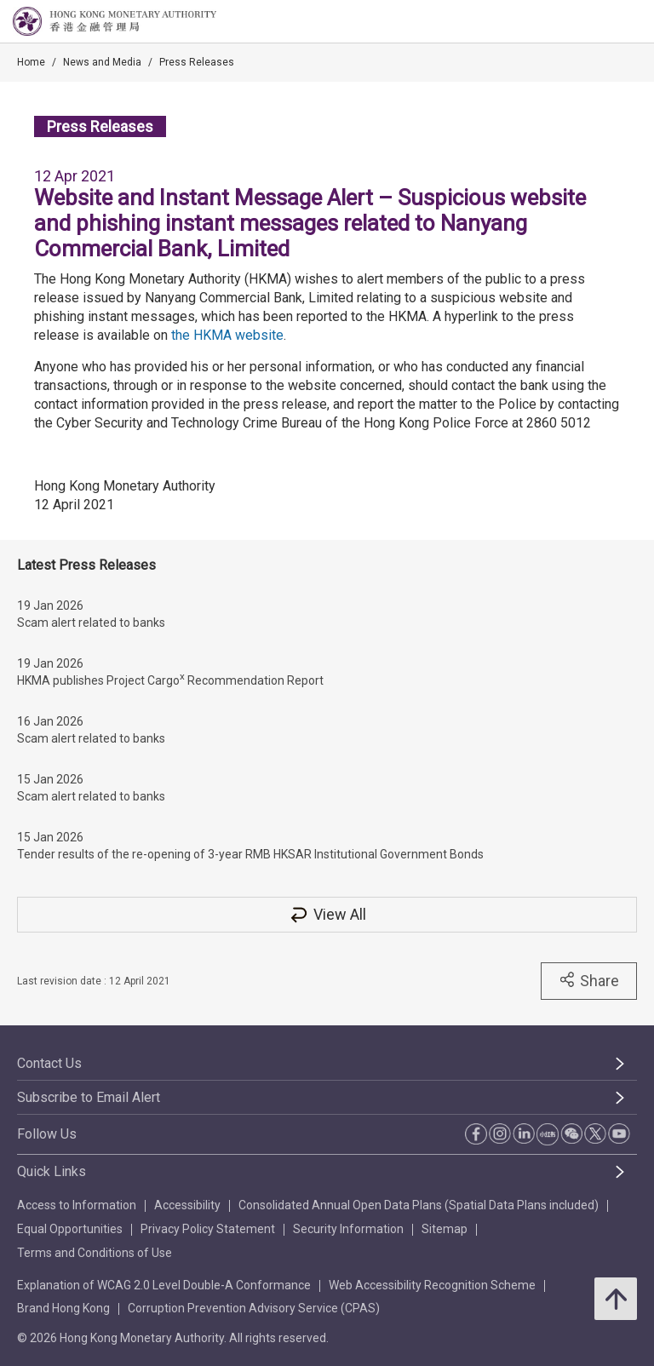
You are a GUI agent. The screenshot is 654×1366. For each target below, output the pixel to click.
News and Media (102, 62)
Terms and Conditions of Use (94, 1253)
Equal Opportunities (70, 1229)
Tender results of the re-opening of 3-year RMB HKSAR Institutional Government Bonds (250, 854)
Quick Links (51, 1171)
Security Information (348, 1229)
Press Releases (196, 62)
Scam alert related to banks (91, 622)
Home (31, 62)
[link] (597, 22)
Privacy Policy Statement (208, 1229)
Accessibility (187, 1205)
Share (589, 980)
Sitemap (445, 1229)
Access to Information (76, 1205)
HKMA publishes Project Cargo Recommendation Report (170, 678)
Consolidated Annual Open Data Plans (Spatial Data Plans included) (418, 1205)
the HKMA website (227, 335)
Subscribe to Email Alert (88, 1097)
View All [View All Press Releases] (327, 914)
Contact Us (49, 1063)
